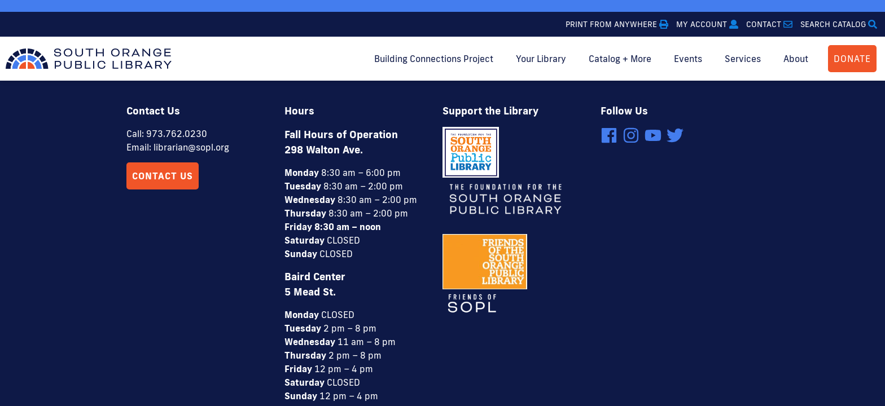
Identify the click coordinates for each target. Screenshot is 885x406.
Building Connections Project (433, 58)
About (795, 58)
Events (688, 58)
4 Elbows (500, 364)
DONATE (852, 58)
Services (743, 58)
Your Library (541, 58)
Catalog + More (620, 58)
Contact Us (162, 95)
